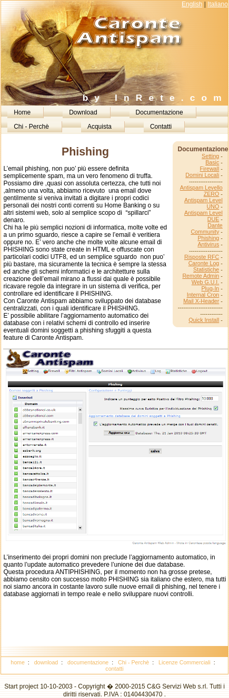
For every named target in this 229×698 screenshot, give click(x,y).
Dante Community (206, 228)
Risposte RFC (201, 257)
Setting (210, 156)
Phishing (208, 238)
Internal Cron (203, 294)
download (46, 662)
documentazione (87, 662)
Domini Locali (202, 175)
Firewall (210, 168)
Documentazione (159, 112)
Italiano (217, 4)
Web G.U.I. (206, 282)
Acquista (99, 126)
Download (83, 112)
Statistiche (206, 269)
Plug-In (211, 288)
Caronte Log (204, 263)
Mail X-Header (201, 301)
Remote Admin (200, 276)
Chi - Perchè (31, 126)
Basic (212, 162)
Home (22, 112)
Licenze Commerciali (184, 662)
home (18, 662)
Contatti (161, 126)
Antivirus (208, 244)
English (192, 4)
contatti (114, 668)
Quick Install (203, 320)
